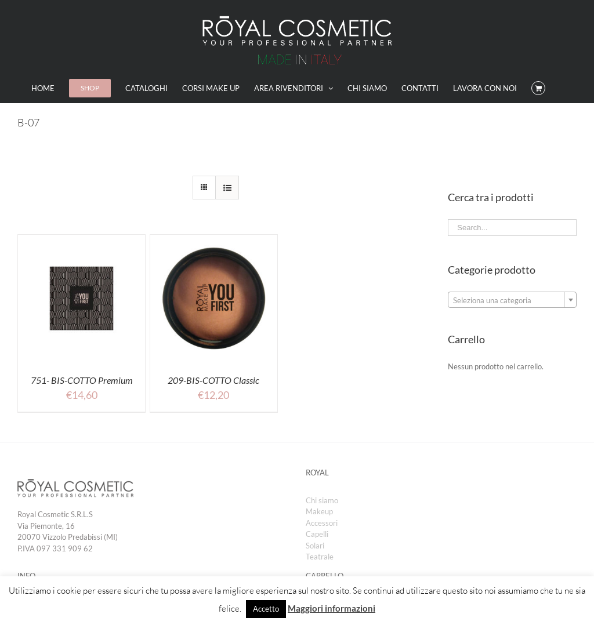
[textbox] (512, 300)
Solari (315, 545)
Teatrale (320, 556)
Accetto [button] (266, 608)
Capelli (317, 534)
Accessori (322, 523)
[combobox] (512, 300)
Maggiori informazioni (331, 608)
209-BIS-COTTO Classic (213, 380)
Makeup (319, 511)
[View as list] (227, 187)
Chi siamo (322, 500)
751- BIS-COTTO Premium (82, 380)
